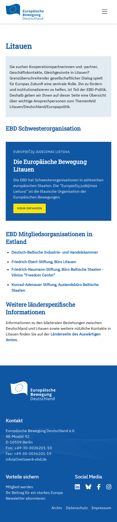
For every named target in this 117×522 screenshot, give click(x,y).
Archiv (56, 507)
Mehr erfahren (29, 208)
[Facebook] (99, 487)
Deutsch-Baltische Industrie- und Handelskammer (54, 252)
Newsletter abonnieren (25, 498)
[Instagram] (108, 487)
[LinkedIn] (77, 487)
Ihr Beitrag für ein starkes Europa (34, 492)
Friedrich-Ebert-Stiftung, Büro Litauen (43, 261)
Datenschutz (77, 507)
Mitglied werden (19, 486)
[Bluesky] (88, 487)
